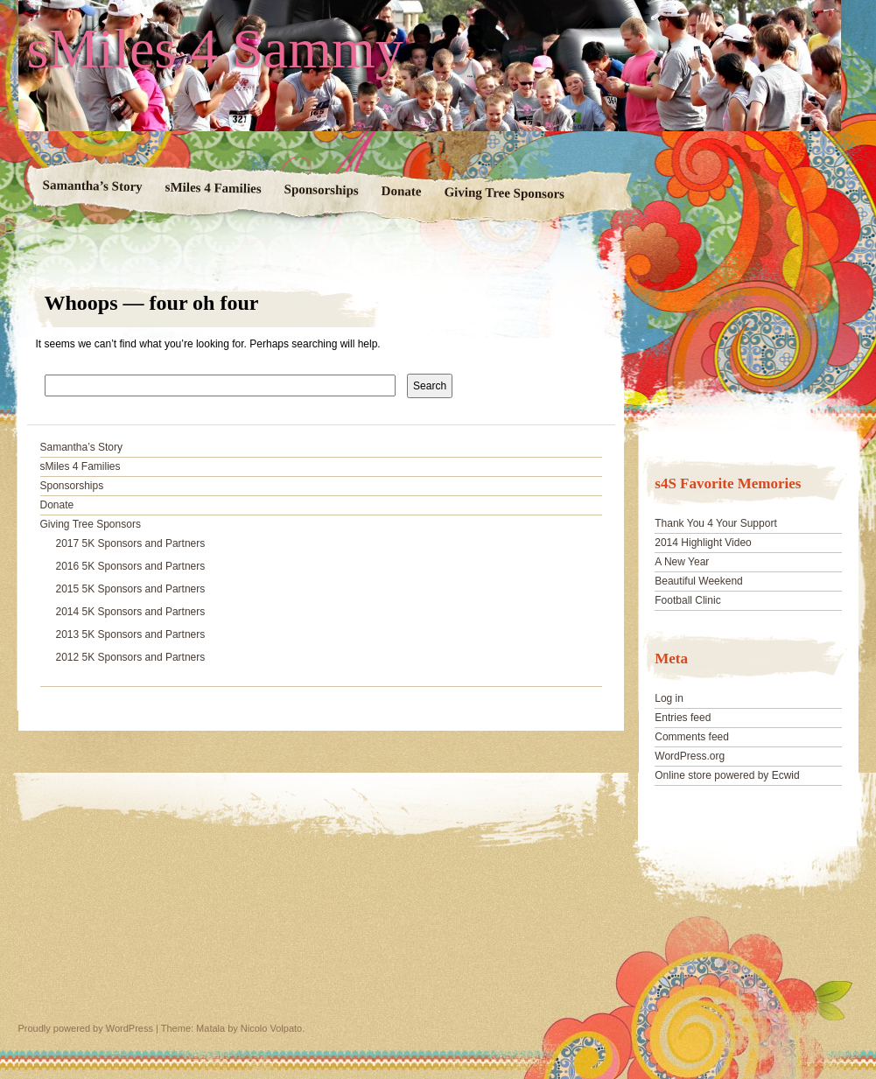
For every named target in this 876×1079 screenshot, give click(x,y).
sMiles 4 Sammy (215, 49)
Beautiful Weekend (699, 581)
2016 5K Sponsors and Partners (131, 566)
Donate (401, 191)
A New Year (682, 562)
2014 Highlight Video (703, 542)
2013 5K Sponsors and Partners (131, 634)
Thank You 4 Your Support (715, 523)
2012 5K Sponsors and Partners (131, 657)
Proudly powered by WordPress (85, 1028)
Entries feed (683, 717)
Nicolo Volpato (271, 1028)
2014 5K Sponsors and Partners (131, 612)
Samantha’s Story (92, 185)
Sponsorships (321, 189)
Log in (669, 698)
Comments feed (692, 737)
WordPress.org (690, 756)
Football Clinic (687, 600)
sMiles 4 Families (213, 188)
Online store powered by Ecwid (727, 775)
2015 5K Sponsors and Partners (131, 589)
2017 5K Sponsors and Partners (131, 543)
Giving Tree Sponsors (504, 192)
